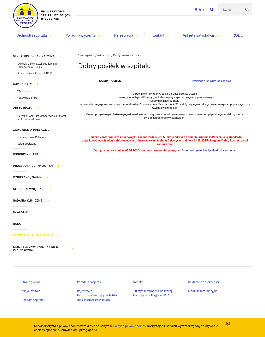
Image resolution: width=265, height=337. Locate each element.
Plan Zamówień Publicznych (32, 137)
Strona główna (31, 282)
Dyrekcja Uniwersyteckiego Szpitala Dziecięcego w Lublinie (37, 65)
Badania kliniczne (27, 200)
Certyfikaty (23, 108)
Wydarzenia (23, 91)
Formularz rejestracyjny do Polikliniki (98, 295)
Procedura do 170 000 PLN (33, 165)
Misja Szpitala (31, 291)
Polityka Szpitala (33, 300)
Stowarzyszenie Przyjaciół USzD (34, 73)
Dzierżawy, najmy (27, 177)
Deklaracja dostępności (203, 282)
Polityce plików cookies (129, 326)
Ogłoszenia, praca (27, 97)
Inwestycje (22, 212)
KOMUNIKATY (22, 84)
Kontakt (137, 282)
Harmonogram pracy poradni (93, 299)
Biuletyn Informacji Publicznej (152, 291)
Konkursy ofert (26, 154)
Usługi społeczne (26, 143)
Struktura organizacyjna (33, 56)
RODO (17, 223)
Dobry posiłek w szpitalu (33, 235)
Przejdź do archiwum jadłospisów (211, 80)
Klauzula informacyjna (203, 291)
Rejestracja (84, 291)
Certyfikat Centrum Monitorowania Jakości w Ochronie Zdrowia (41, 117)
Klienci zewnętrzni (29, 189)
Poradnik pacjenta (89, 282)
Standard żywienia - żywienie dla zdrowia (37, 248)
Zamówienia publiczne (31, 129)
